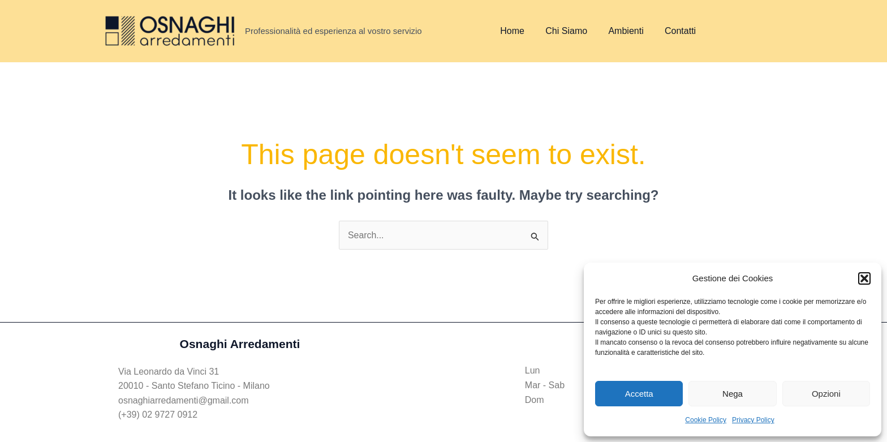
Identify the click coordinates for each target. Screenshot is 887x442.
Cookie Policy (705, 420)
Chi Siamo (562, 31)
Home (511, 31)
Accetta (639, 393)
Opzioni (826, 393)
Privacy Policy (753, 420)
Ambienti (618, 31)
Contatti (669, 31)
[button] (864, 278)
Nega (732, 393)
